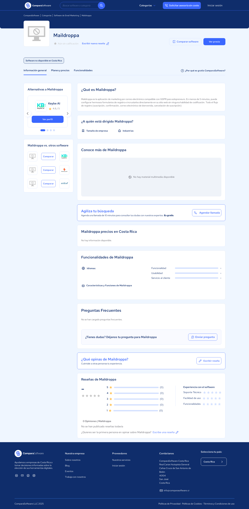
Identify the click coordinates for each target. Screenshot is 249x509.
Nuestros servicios (121, 459)
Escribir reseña (209, 361)
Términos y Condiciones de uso (218, 503)
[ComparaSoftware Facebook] (28, 475)
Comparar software (185, 42)
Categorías (147, 5)
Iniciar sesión (215, 5)
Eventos (69, 471)
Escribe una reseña (166, 432)
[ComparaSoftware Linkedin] (16, 475)
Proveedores (119, 453)
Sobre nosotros (72, 459)
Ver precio (214, 41)
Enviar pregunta (203, 337)
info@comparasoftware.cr (174, 491)
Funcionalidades (83, 70)
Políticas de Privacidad (169, 503)
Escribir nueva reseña (96, 44)
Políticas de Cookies (192, 503)
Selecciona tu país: (211, 451)
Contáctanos (166, 453)
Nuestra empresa (74, 453)
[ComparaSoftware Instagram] (34, 475)
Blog (67, 465)
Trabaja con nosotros (75, 476)
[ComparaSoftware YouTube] (22, 475)
